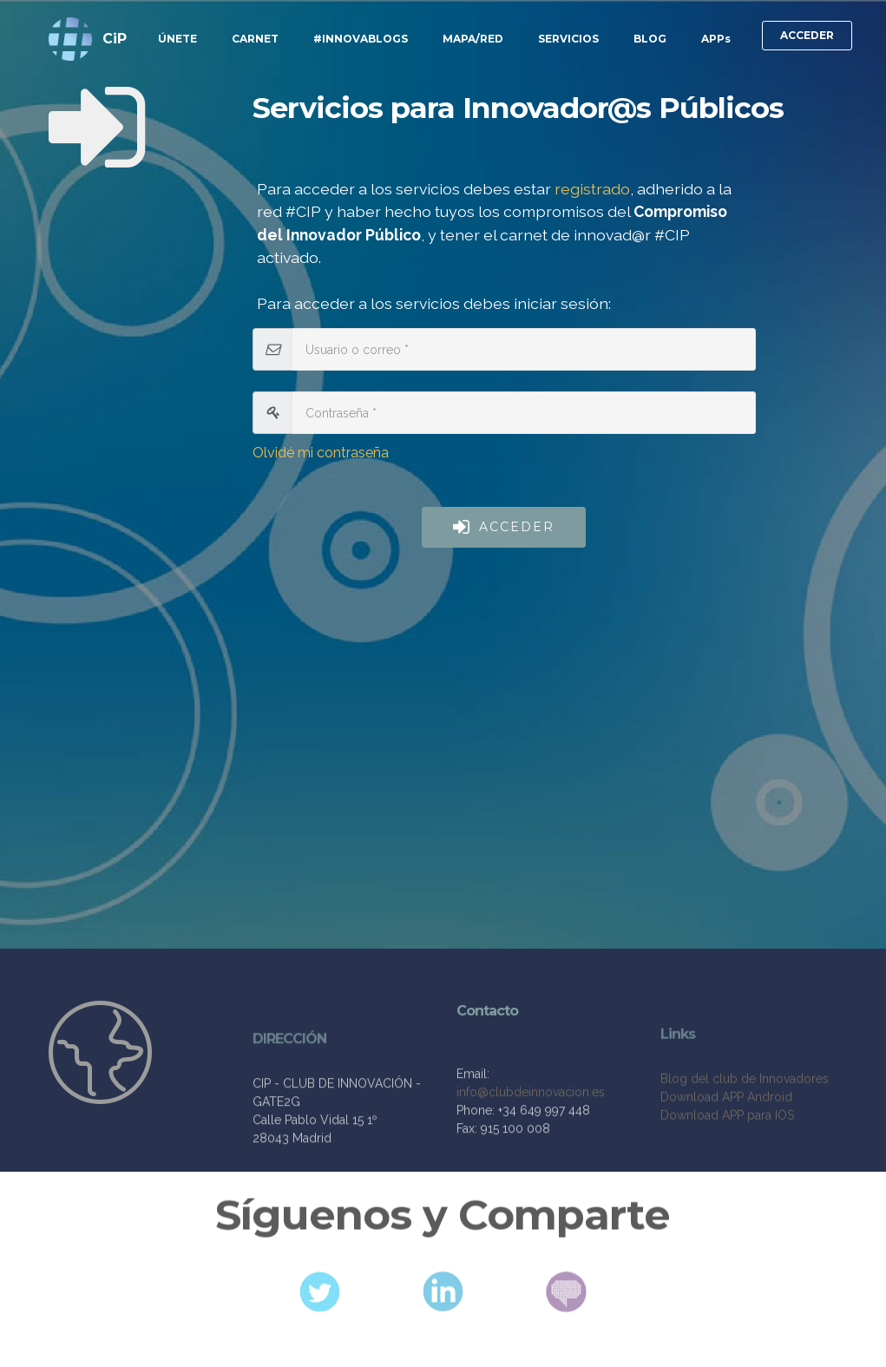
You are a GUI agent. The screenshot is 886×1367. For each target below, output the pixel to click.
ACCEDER (807, 35)
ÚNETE (177, 38)
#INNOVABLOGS (360, 38)
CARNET (255, 38)
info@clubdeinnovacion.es (530, 1122)
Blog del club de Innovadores (744, 1119)
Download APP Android (726, 1137)
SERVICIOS (568, 38)
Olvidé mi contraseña (321, 452)
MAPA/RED (473, 38)
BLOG (649, 38)
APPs (716, 38)
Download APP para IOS (727, 1155)
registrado (592, 189)
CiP (114, 38)
